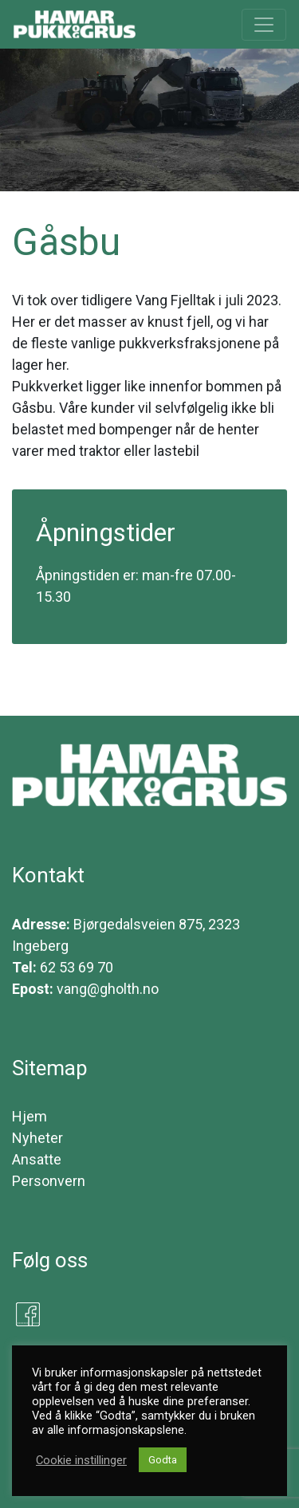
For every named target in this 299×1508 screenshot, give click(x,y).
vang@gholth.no (108, 988)
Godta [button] (162, 1460)
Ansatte (36, 1159)
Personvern (48, 1180)
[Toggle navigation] (264, 25)
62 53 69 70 (76, 967)
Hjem (29, 1116)
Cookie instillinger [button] (81, 1460)
